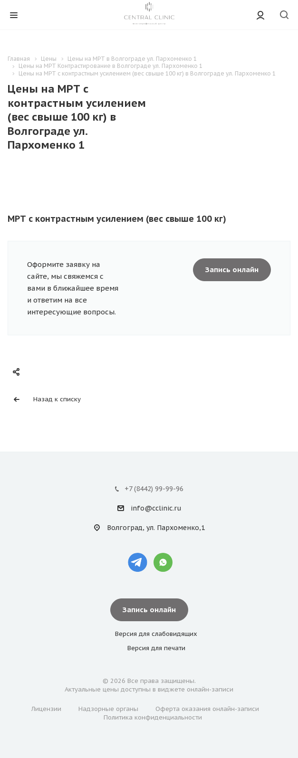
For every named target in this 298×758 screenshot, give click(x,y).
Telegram (138, 562)
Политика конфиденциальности (153, 717)
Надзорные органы (108, 709)
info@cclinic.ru (156, 508)
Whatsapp (163, 562)
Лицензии (46, 709)
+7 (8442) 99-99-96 (154, 488)
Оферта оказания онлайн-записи (207, 709)
